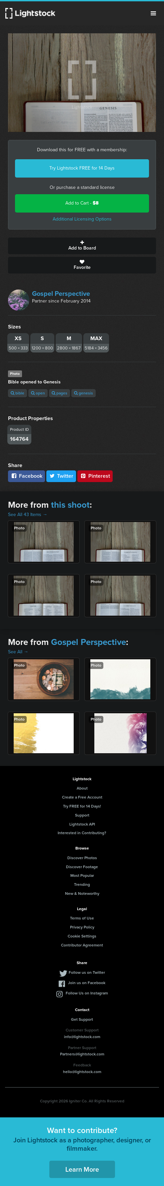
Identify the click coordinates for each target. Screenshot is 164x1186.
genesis (83, 393)
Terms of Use (82, 918)
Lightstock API (82, 824)
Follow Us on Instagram (87, 993)
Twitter (61, 476)
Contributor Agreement (82, 945)
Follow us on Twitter (87, 972)
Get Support (82, 1019)
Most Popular (82, 876)
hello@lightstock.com (82, 1072)
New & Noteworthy (82, 893)
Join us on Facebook (86, 983)
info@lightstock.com (82, 1037)
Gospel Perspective (61, 293)
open (38, 393)
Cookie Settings (82, 936)
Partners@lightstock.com (82, 1054)
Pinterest (95, 476)
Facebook (26, 476)
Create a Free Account (82, 797)
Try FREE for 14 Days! (82, 806)
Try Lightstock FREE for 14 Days (82, 168)
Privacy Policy (82, 927)
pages (59, 393)
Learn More (82, 1169)
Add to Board (82, 246)
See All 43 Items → (27, 514)
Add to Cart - (82, 203)
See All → (18, 651)
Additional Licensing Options (82, 219)
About (82, 788)
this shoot (70, 504)
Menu (153, 13)
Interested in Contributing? (82, 833)
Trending (82, 885)
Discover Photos (82, 858)
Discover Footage (82, 867)
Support (82, 815)
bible (17, 393)
